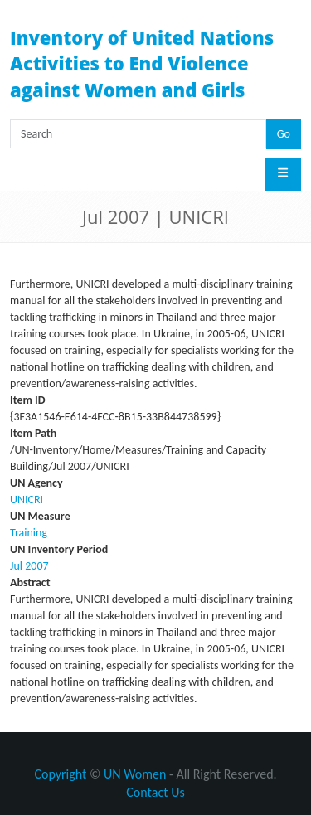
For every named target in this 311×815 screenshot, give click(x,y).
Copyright (60, 774)
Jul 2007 (29, 566)
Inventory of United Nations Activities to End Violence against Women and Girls (142, 63)
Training (28, 533)
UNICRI (26, 499)
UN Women (135, 774)
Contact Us (155, 792)
